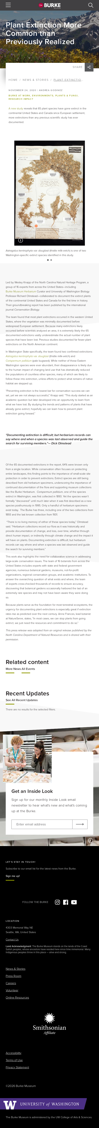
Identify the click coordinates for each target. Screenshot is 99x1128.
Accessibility (13, 1053)
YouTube (74, 902)
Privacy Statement (17, 1067)
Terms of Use (14, 1060)
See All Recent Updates (22, 700)
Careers (11, 983)
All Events (28, 669)
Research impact (21, 99)
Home (13, 80)
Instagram (57, 902)
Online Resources (17, 998)
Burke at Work (19, 95)
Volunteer (12, 990)
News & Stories (36, 80)
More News (13, 669)
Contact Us (12, 939)
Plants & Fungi (66, 95)
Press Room (13, 976)
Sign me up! (13, 876)
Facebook (65, 902)
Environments (42, 95)
